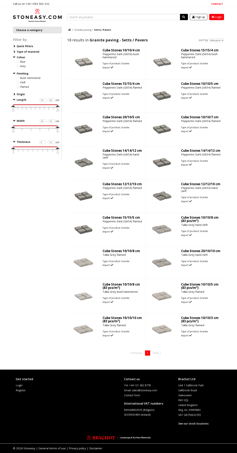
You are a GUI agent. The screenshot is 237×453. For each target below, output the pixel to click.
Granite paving (83, 29)
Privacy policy (77, 448)
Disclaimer (95, 448)
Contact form (132, 395)
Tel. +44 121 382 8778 (137, 385)
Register (21, 390)
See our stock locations (193, 423)
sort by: (203, 40)
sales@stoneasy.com (144, 390)
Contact (217, 4)
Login (19, 385)
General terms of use (52, 448)
